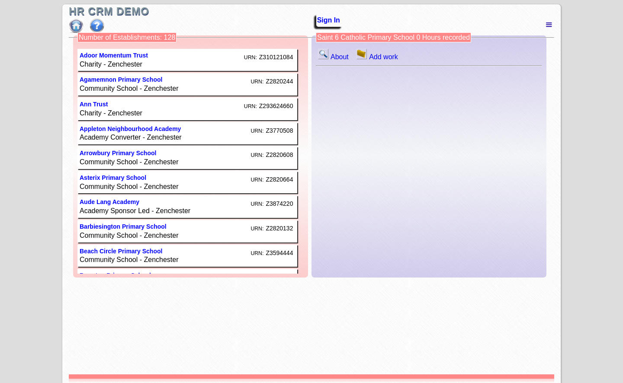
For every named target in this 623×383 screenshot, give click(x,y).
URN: (250, 57)
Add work (377, 57)
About (335, 57)
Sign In (326, 20)
